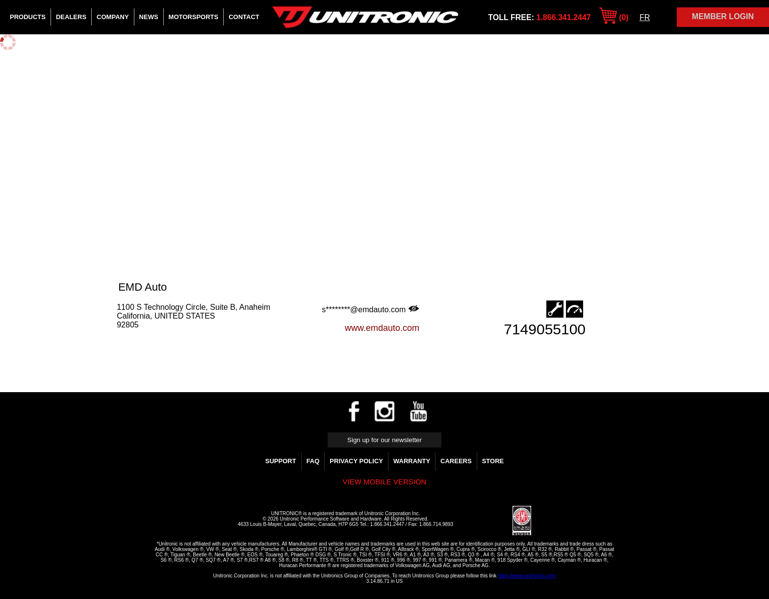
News (148, 17)
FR (645, 17)
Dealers (71, 17)
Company (112, 17)
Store (493, 461)
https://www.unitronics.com (527, 575)
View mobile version (385, 481)
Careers (456, 461)
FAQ (313, 461)
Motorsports (194, 17)
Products (28, 17)
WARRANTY (411, 461)
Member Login (723, 16)
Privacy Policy (356, 461)
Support (280, 461)
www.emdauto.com (382, 328)
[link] (489, 521)
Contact (244, 17)
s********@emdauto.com (370, 309)
